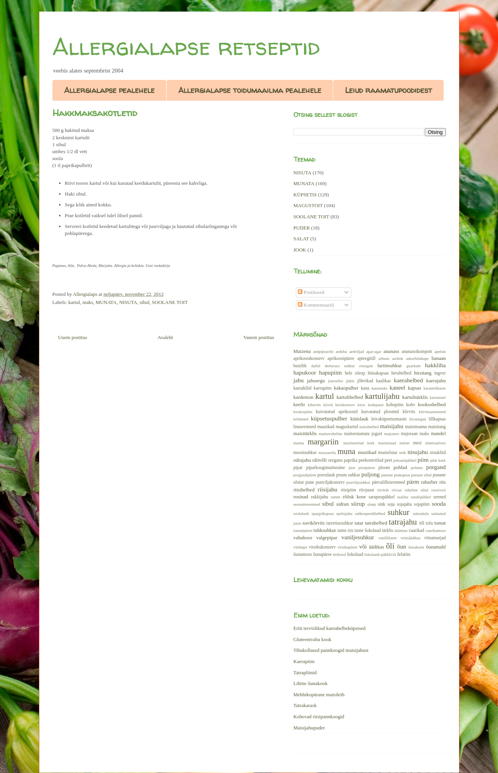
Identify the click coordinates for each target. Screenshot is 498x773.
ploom (384, 467)
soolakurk (301, 513)
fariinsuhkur (389, 365)
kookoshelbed (432, 404)
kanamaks (379, 388)
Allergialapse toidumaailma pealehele (249, 90)
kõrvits (409, 411)
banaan (439, 358)
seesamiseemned (307, 504)
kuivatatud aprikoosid (337, 411)
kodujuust (376, 405)
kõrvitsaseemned (432, 412)
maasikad (325, 426)
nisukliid (438, 452)
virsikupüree (348, 547)
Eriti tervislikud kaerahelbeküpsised (330, 628)
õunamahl (436, 547)
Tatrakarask (305, 705)
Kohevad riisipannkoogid (319, 716)
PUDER (302, 228)
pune (310, 482)
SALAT (301, 238)
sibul (144, 302)
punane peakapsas (395, 475)
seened (440, 497)
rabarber (429, 482)
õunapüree (322, 554)
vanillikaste (387, 538)
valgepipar (327, 537)
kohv (410, 404)
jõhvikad (365, 380)
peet (388, 460)
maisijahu (391, 426)
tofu (429, 523)
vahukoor (303, 537)
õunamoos (303, 554)
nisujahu (417, 452)
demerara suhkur (340, 366)
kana (365, 388)
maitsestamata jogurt (363, 433)
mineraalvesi (435, 443)
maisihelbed (368, 427)
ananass (391, 351)
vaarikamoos (435, 530)
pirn (352, 468)
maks (88, 302)
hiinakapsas (378, 373)
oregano (335, 460)
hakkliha (435, 365)
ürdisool (339, 554)
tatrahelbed (376, 523)
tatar (359, 523)
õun (401, 546)
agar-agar (373, 351)
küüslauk (359, 419)
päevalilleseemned (388, 482)
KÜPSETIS (305, 194)
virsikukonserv (322, 547)
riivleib (383, 490)
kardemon (304, 397)
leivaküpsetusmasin (389, 419)
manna (299, 443)
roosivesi (438, 490)
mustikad (367, 452)
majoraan (409, 433)
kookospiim (303, 412)
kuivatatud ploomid (380, 411)
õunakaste (416, 547)
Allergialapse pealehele (109, 90)
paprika (350, 460)
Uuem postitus (72, 337)
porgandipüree (305, 475)
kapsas (414, 388)
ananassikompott (417, 351)
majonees (391, 434)
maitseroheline (330, 434)
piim (423, 459)
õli (390, 545)
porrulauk (326, 475)
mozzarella (327, 453)
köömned (301, 419)
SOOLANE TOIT (170, 302)
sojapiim (421, 504)
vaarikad (416, 530)
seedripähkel (421, 497)
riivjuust (366, 490)
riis (442, 482)
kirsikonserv (345, 405)
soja (391, 504)
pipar (298, 467)
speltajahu (344, 513)
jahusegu (316, 380)
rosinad (301, 497)
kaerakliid (303, 388)
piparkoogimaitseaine (325, 467)
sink (381, 504)
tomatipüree (303, 530)
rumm (335, 497)
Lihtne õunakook (310, 683)
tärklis (387, 530)
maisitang (437, 426)
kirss (361, 405)
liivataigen (417, 419)
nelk (402, 453)
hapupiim (330, 372)
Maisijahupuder (309, 728)
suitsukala (421, 513)
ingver (440, 373)
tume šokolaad (368, 530)
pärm (413, 481)
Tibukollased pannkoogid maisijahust (331, 650)
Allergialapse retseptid (186, 46)
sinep (371, 504)
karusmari (438, 397)
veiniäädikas (410, 538)
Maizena (302, 351)
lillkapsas (437, 419)
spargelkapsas (323, 513)
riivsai (397, 490)
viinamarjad (435, 537)
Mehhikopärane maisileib (319, 694)
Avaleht (165, 337)
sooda (439, 503)
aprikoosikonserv (309, 358)
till (421, 523)
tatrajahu (403, 521)
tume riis (345, 530)
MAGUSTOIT (308, 205)
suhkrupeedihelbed (370, 513)
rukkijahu (319, 497)
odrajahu (302, 460)
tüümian (400, 530)
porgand (436, 467)
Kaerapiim (304, 661)
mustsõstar (387, 452)
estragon (366, 366)
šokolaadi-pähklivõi (380, 554)
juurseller (335, 381)
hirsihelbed (401, 373)
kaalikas (383, 380)
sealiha (403, 497)
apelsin (440, 351)
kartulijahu (382, 396)
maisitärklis (305, 433)
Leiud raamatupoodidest (388, 90)
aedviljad (356, 351)
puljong (370, 474)
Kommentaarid (316, 305)
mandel (438, 433)
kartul (74, 302)
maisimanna (416, 426)
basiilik (300, 365)
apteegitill (367, 358)
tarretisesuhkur (339, 523)
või (363, 546)
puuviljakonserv (330, 482)
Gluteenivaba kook (313, 639)
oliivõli (319, 460)
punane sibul (421, 475)
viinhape (300, 547)
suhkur (399, 512)
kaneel (397, 387)
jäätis (350, 381)
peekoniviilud (371, 460)
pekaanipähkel (405, 460)
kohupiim (394, 404)
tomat (440, 523)
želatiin (403, 554)
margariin (322, 441)
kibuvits (314, 405)
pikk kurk (438, 460)
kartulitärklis (415, 397)
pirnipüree (366, 468)
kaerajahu (436, 380)
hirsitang (423, 373)
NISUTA (128, 302)
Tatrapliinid (305, 672)
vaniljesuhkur (357, 537)
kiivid (328, 405)
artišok (397, 358)
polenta (417, 468)
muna (346, 451)
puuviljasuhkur (358, 482)
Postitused (311, 292)
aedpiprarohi (323, 351)
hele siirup (355, 373)
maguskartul (347, 426)
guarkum (414, 366)
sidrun (342, 504)
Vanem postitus (258, 337)
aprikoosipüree (340, 358)
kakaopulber (346, 388)
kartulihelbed (350, 397)
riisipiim (348, 490)
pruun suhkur (348, 475)
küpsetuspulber (329, 418)
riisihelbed (304, 490)
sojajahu (404, 504)
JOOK (300, 250)
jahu (299, 380)
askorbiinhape (417, 358)
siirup (358, 503)
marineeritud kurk (359, 443)
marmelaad (387, 443)
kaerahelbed (408, 380)
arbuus (383, 358)
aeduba (341, 351)
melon (405, 443)
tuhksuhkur (325, 530)
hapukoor (305, 372)
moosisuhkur (305, 452)
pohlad (400, 467)
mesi (417, 443)
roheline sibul (417, 490)
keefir (299, 404)
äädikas (376, 547)
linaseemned (305, 426)
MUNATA (106, 302)
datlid (316, 366)
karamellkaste (435, 388)
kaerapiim (323, 388)
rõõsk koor (354, 497)
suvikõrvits (313, 523)
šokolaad (355, 554)
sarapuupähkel (381, 497)
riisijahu (328, 489)
